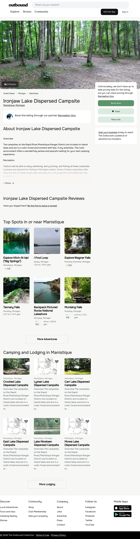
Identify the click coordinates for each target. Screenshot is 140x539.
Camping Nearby (8, 516)
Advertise (62, 516)
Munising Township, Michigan (77, 261)
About (60, 507)
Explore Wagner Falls (77, 258)
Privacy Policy (58, 535)
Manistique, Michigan (14, 105)
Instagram (90, 507)
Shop (31, 507)
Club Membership (37, 511)
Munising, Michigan (11, 311)
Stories (27, 12)
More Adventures (47, 339)
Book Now (116, 103)
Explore (15, 12)
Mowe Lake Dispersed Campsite (77, 443)
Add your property (38, 516)
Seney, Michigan (41, 261)
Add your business (107, 132)
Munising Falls (73, 307)
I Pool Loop (41, 258)
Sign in (125, 12)
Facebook (90, 511)
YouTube (89, 524)
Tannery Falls (11, 307)
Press (59, 520)
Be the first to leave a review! (42, 205)
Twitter (89, 520)
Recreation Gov (67, 115)
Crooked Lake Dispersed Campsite (15, 383)
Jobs (59, 511)
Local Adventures (9, 507)
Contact (61, 524)
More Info (116, 119)
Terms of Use (42, 535)
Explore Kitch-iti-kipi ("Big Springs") (15, 259)
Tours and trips (7, 511)
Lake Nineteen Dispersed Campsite (46, 443)
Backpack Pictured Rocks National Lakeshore (45, 311)
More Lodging (47, 484)
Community (41, 12)
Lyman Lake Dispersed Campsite (46, 383)
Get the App (109, 11)
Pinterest (89, 516)
